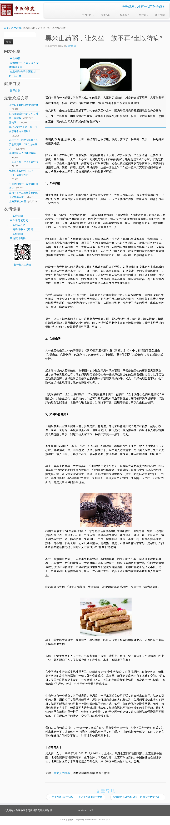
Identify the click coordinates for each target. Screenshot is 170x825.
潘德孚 (12, 122)
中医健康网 (16, 233)
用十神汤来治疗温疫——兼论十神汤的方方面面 (76, 797)
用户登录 (160, 15)
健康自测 (15, 90)
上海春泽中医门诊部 (21, 229)
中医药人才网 (18, 224)
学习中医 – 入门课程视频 (22, 153)
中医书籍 (15, 58)
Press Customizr (91, 820)
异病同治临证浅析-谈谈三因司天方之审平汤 (138, 797)
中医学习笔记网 (19, 220)
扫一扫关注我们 (22, 264)
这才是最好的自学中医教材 (23, 105)
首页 (6, 28)
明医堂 (143, 15)
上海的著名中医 (17, 201)
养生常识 (107, 15)
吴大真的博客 (62, 773)
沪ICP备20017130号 (85, 810)
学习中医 (88, 15)
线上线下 (126, 15)
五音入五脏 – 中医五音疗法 (23, 162)
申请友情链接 (18, 238)
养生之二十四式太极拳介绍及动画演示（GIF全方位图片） (23, 144)
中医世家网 (16, 216)
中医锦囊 (69, 820)
